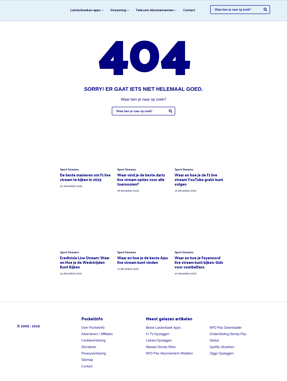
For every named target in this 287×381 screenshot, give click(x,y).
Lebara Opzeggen (159, 338)
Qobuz (214, 338)
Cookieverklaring (93, 338)
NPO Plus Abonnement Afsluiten (169, 351)
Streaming (118, 9)
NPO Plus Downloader (226, 325)
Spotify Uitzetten (222, 344)
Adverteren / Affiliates (97, 331)
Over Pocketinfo (93, 325)
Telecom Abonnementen (154, 9)
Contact (190, 9)
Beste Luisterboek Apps (163, 325)
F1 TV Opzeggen (157, 331)
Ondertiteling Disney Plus (228, 331)
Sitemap (87, 357)
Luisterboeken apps (84, 9)
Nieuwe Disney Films (161, 344)
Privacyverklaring (93, 351)
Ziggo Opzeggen (222, 351)
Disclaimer (88, 344)
